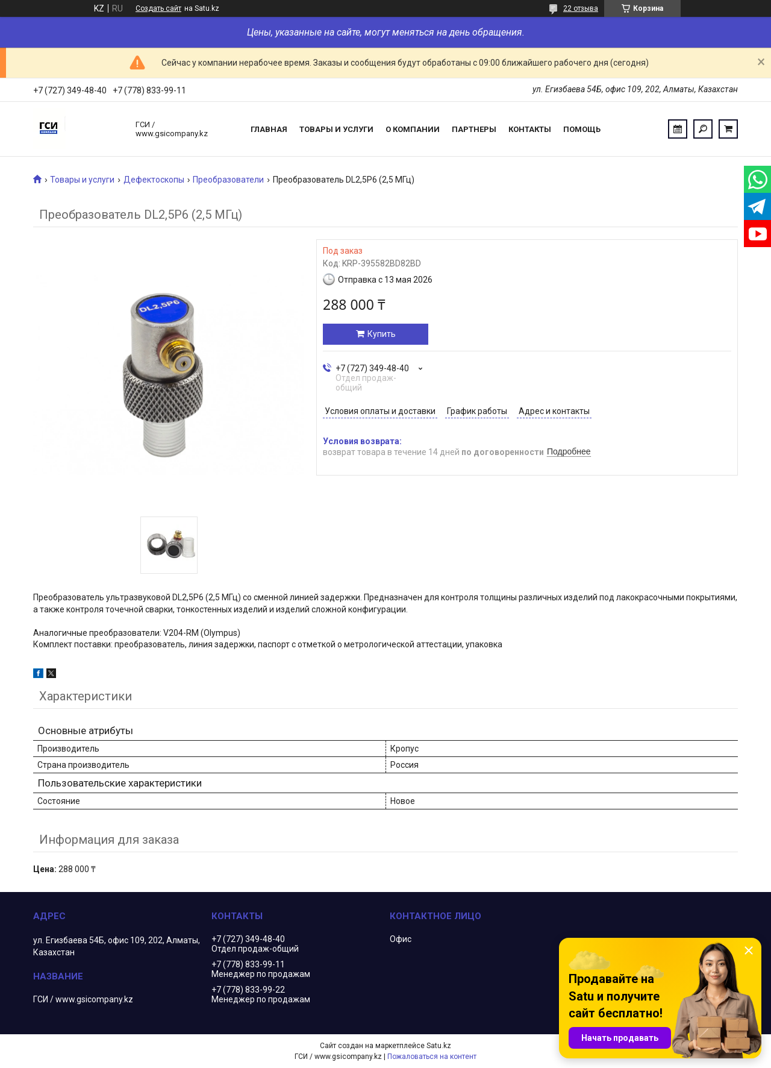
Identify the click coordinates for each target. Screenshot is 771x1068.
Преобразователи (228, 179)
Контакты (529, 129)
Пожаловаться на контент (431, 1056)
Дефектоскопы (153, 179)
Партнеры (474, 129)
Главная (269, 129)
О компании (413, 129)
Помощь (582, 129)
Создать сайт (158, 8)
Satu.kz (438, 1045)
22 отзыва (580, 8)
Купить (381, 334)
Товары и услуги (336, 129)
